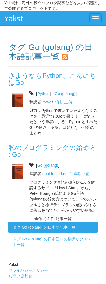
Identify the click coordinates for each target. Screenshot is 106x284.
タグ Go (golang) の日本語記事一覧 (44, 227)
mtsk (46, 102)
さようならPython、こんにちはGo (52, 79)
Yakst (13, 18)
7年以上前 (63, 102)
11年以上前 (80, 174)
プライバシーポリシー (28, 270)
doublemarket (54, 174)
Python (43, 93)
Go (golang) (65, 93)
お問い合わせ (20, 276)
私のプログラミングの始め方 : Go (52, 151)
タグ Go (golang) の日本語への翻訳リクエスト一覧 (52, 242)
